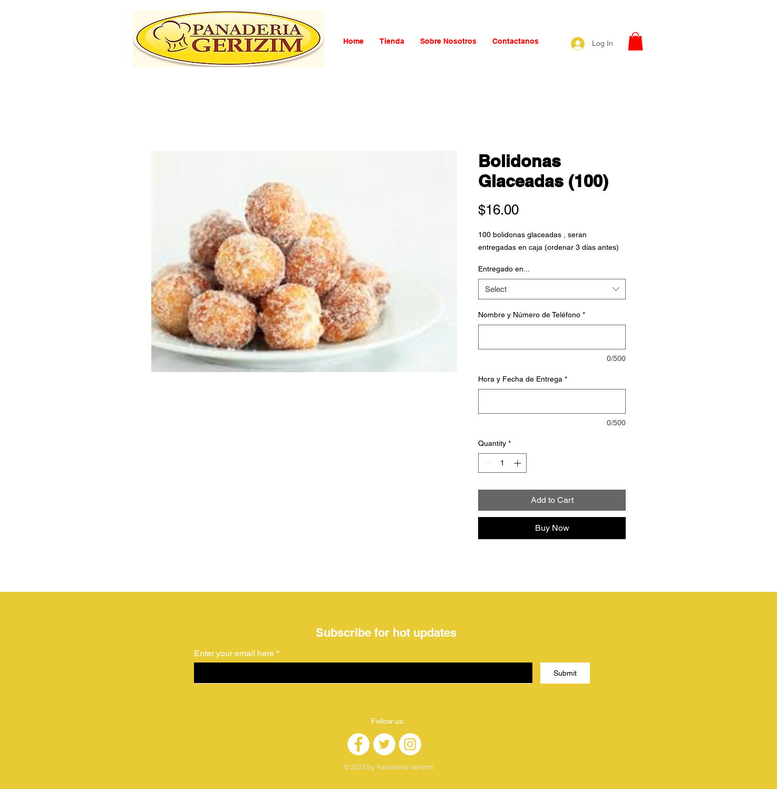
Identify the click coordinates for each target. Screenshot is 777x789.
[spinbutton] (502, 463)
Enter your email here (234, 653)
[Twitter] (384, 744)
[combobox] (552, 289)
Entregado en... (504, 269)
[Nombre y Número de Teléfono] (552, 337)
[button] (635, 41)
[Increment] (518, 463)
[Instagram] (410, 744)
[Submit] (565, 673)
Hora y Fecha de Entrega (522, 379)
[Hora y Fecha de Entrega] (552, 401)
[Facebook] (358, 744)
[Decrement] (486, 463)
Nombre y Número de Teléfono (531, 314)
